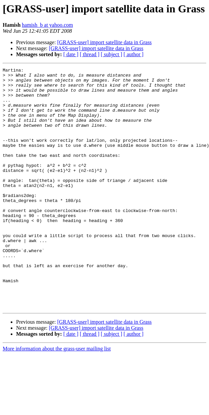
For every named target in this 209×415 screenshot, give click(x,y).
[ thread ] (89, 54)
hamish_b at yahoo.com (47, 25)
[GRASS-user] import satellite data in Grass (104, 42)
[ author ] (134, 54)
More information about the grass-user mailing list (57, 397)
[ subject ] (111, 54)
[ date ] (70, 54)
